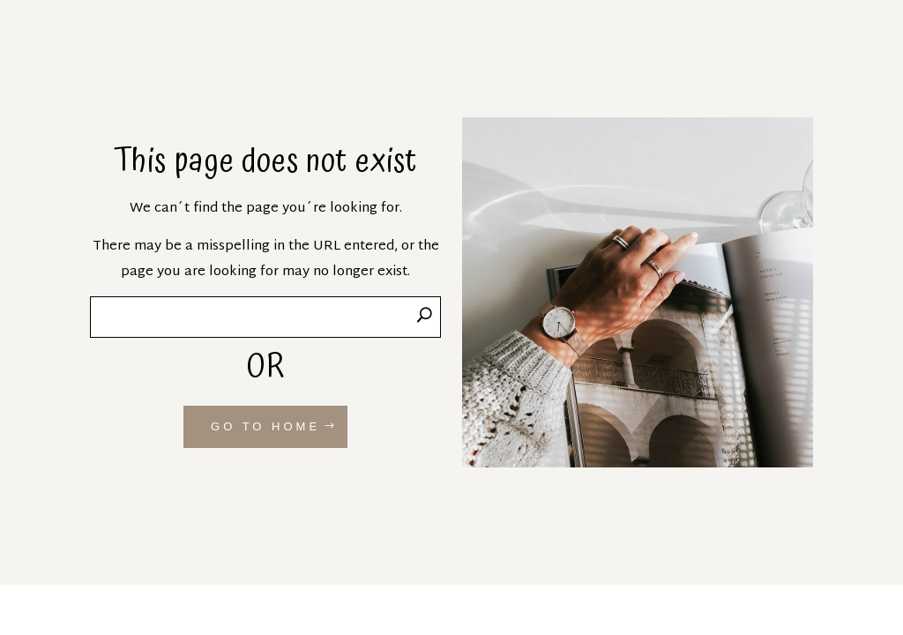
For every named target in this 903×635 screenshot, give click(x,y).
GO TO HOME (265, 426)
